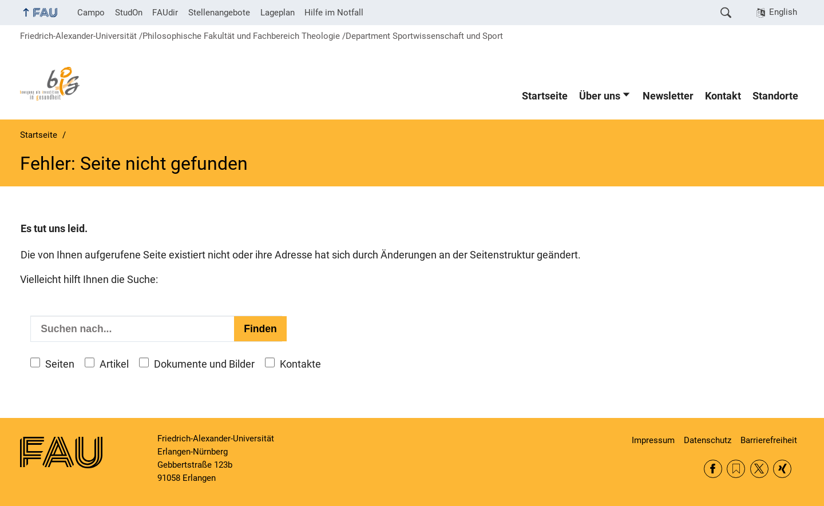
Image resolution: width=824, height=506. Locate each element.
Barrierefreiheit (768, 440)
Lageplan (277, 12)
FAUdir (165, 12)
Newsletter (668, 96)
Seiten (59, 364)
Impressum (653, 440)
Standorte (775, 96)
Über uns (599, 96)
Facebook (713, 469)
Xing (782, 469)
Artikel (114, 364)
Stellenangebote (219, 12)
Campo (91, 12)
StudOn (128, 12)
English (783, 12)
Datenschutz (707, 440)
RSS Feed (736, 469)
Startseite (545, 96)
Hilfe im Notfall (333, 12)
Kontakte (300, 364)
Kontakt (723, 96)
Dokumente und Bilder (204, 364)
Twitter (759, 469)
